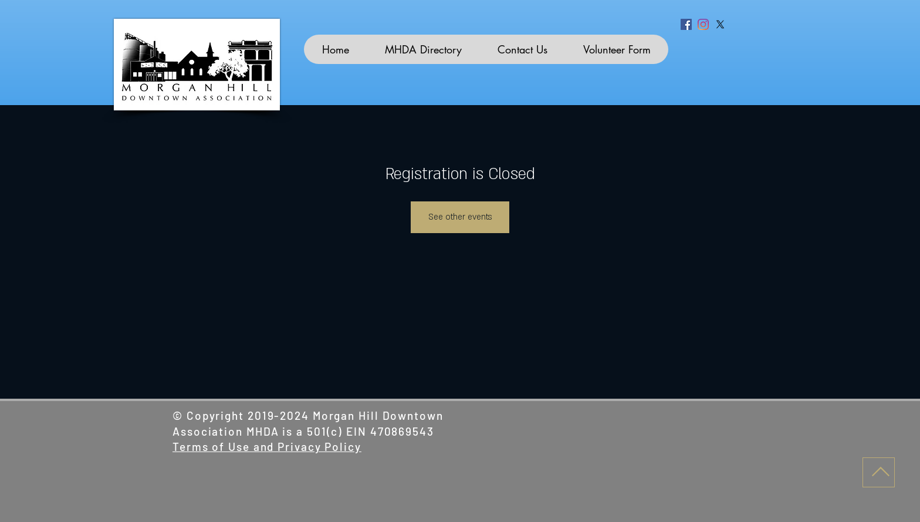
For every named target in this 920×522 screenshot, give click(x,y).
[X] (720, 24)
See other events (460, 217)
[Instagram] (703, 24)
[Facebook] (686, 24)
